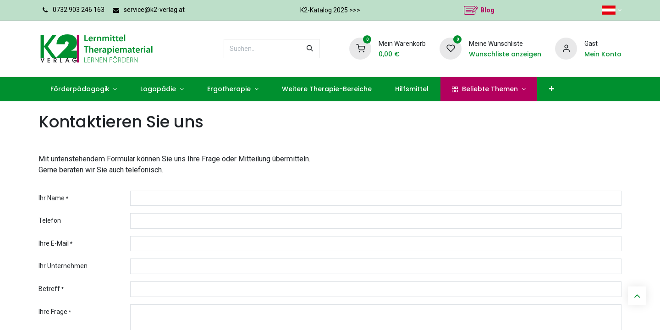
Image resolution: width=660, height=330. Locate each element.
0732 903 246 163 (78, 9)
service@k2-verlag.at (154, 9)
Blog (487, 10)
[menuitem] (83, 89)
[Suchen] (310, 48)
